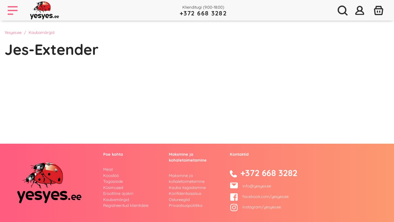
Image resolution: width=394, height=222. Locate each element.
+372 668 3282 (203, 13)
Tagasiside (113, 181)
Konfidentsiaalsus (185, 193)
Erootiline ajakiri (118, 193)
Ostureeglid (179, 199)
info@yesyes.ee (256, 185)
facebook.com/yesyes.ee (259, 196)
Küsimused (113, 187)
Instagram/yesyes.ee (255, 206)
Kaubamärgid (116, 199)
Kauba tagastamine (187, 187)
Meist (108, 169)
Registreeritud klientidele (125, 205)
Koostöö (111, 175)
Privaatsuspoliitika (185, 205)
